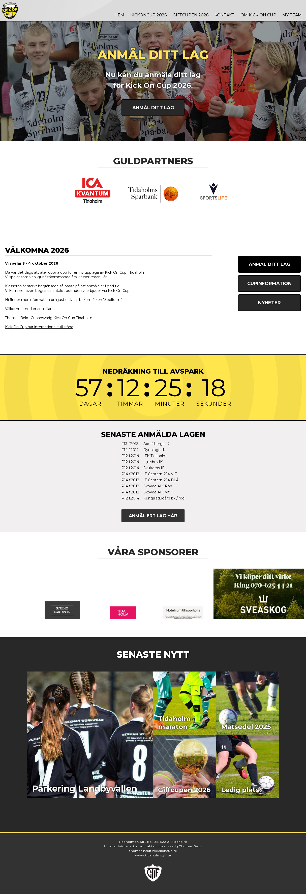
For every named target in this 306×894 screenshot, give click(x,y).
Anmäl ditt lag (153, 107)
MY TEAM (292, 15)
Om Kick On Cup (258, 15)
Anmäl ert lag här (153, 515)
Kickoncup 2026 (148, 15)
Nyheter (269, 302)
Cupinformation (269, 283)
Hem (119, 15)
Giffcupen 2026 (190, 15)
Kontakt (224, 15)
